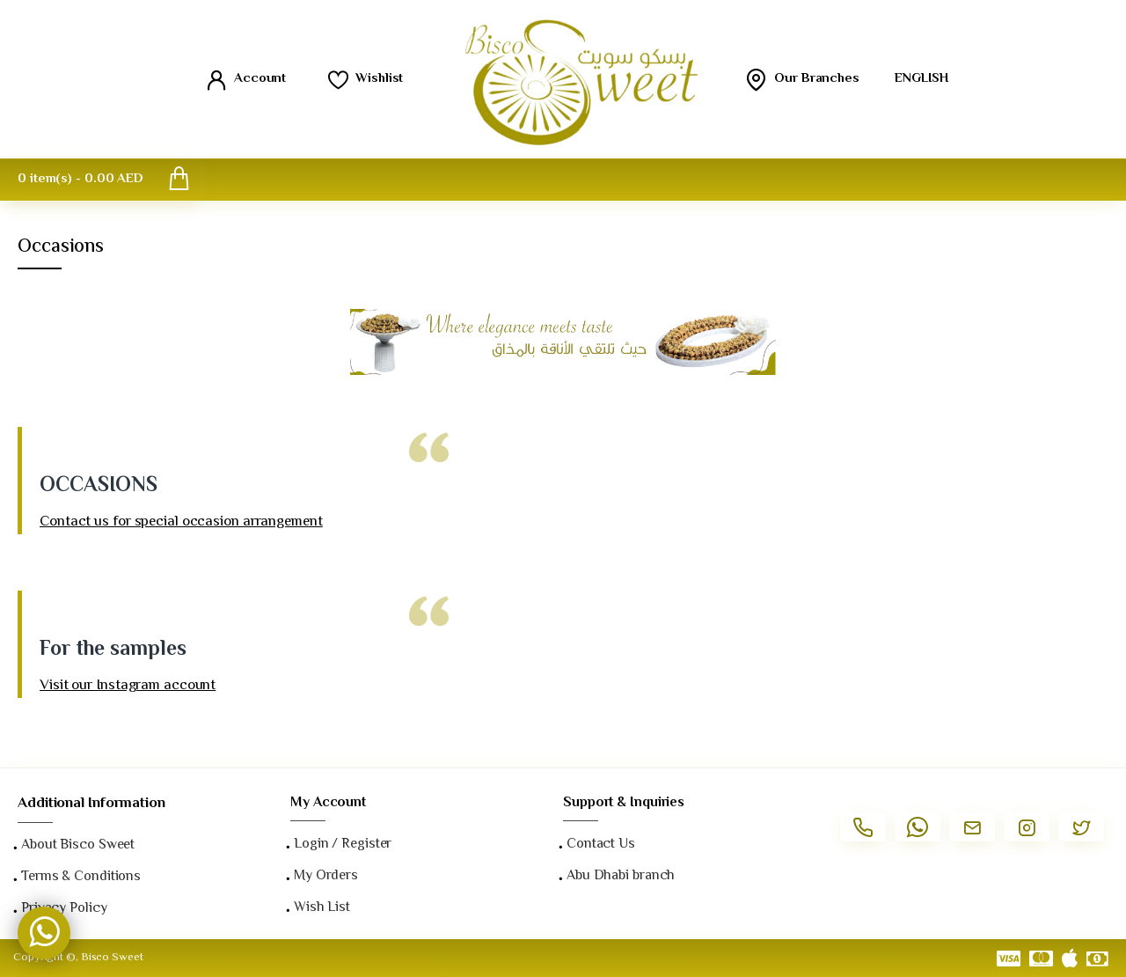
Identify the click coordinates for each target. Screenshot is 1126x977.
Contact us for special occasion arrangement (181, 522)
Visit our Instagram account (128, 686)
